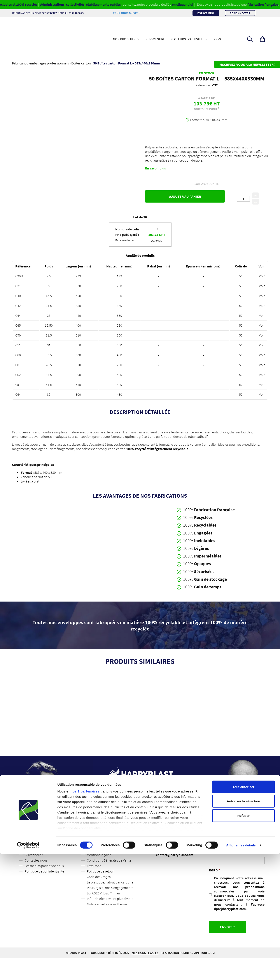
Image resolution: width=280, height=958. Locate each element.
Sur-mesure (155, 39)
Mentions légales (99, 855)
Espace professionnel (102, 849)
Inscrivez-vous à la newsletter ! (247, 64)
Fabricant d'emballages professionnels (40, 63)
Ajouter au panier (185, 196)
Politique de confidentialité (44, 871)
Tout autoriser (243, 891)
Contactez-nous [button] (140, 820)
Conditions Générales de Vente (109, 860)
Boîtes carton (81, 63)
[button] (262, 39)
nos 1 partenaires (85, 895)
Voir (262, 276)
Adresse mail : (219, 851)
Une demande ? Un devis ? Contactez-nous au (54, 13)
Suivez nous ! (34, 855)
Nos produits (124, 39)
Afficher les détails (241, 949)
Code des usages (98, 876)
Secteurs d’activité (186, 39)
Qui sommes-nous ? (38, 849)
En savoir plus (155, 168)
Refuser (243, 920)
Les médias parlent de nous (44, 866)
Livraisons (94, 866)
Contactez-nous (36, 860)
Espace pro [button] (205, 13)
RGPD (214, 870)
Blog (217, 39)
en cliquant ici (190, 4)
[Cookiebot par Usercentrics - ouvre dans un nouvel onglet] (28, 949)
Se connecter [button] (240, 13)
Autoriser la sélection (243, 905)
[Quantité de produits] (243, 198)
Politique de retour (100, 871)
